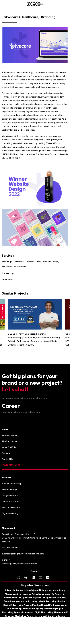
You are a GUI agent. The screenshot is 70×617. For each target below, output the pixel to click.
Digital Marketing (10, 513)
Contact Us (7, 459)
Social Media (20, 266)
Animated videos (33, 261)
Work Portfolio (9, 447)
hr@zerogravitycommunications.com (21, 412)
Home (5, 429)
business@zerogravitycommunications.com (24, 398)
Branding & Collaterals (13, 261)
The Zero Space (10, 441)
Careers (6, 453)
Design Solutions (10, 495)
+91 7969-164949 (10, 547)
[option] (35, 324)
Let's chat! (15, 389)
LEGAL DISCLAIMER (11, 465)
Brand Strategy (9, 489)
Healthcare (7, 279)
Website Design (50, 261)
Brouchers (7, 266)
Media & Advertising (11, 483)
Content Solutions (10, 501)
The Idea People (10, 435)
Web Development (11, 507)
